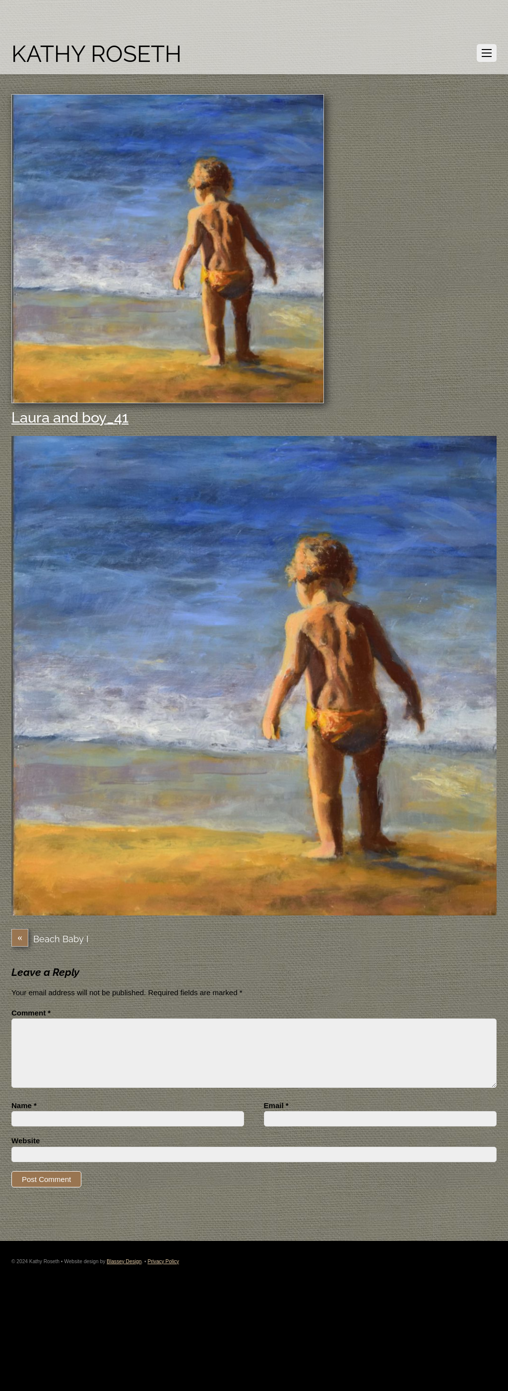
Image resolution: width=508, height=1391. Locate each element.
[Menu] (487, 53)
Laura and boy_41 (69, 417)
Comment (31, 1013)
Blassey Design (124, 1261)
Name (24, 1105)
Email (276, 1105)
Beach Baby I (49, 939)
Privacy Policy (163, 1261)
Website (25, 1140)
